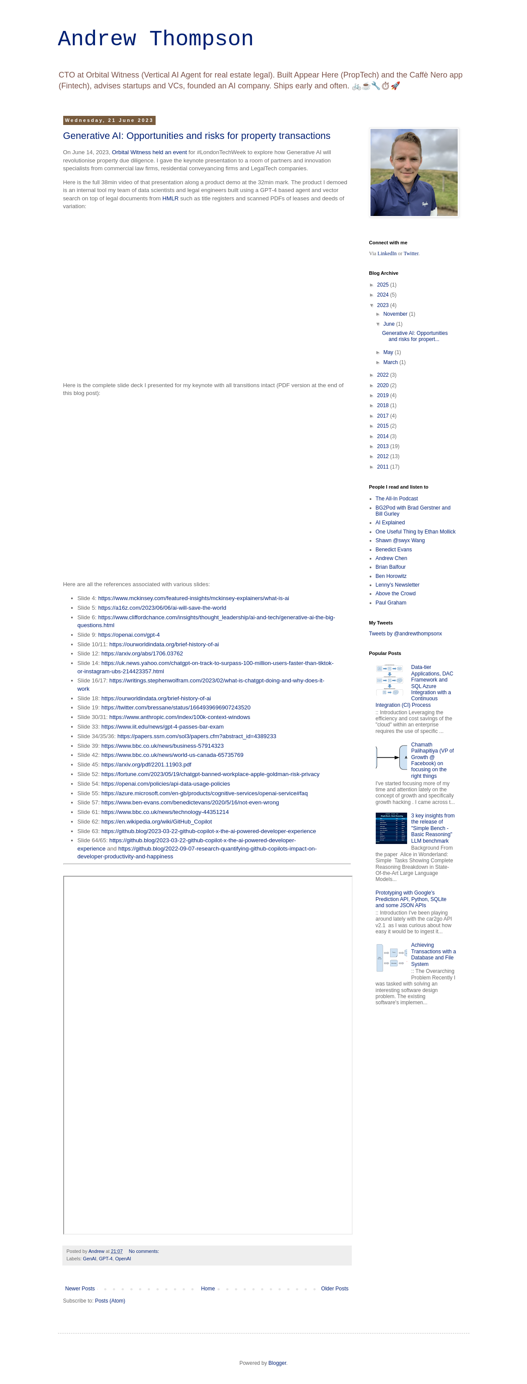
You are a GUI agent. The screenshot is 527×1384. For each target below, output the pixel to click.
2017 (383, 416)
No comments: (144, 1251)
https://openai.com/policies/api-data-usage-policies (166, 783)
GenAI (89, 1258)
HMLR (170, 198)
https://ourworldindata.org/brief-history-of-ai (164, 644)
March (391, 362)
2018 (383, 405)
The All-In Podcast (397, 499)
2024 (383, 295)
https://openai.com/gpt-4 (129, 634)
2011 (383, 467)
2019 (383, 395)
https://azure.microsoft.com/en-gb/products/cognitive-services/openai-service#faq (205, 793)
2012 (383, 456)
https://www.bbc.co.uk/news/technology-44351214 (165, 812)
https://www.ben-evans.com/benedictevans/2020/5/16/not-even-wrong (190, 802)
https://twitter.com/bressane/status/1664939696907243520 (176, 707)
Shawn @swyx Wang (400, 540)
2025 (383, 285)
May (388, 352)
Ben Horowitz (391, 576)
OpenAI (123, 1258)
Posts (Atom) (110, 1301)
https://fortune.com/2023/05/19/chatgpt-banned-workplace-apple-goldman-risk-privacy (211, 774)
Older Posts (335, 1289)
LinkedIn (387, 253)
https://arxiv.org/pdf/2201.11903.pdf (147, 764)
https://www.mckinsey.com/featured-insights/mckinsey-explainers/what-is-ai (193, 598)
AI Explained (390, 523)
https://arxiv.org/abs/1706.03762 (142, 653)
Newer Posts (80, 1289)
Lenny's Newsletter (398, 585)
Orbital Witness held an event (149, 152)
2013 (383, 446)
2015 (383, 426)
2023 (383, 305)
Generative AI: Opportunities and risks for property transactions (197, 135)
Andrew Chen (392, 558)
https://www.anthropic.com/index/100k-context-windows (179, 717)
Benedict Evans (394, 550)
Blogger (277, 1363)
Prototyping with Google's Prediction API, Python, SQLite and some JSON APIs (411, 899)
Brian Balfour (391, 567)
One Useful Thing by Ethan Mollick (416, 532)
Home (208, 1289)
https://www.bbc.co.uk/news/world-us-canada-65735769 (173, 755)
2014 (383, 436)
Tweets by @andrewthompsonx (405, 634)
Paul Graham (391, 603)
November (396, 314)
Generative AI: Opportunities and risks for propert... (415, 336)
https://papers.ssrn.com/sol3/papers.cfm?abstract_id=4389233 (196, 736)
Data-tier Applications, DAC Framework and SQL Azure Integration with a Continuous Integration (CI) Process (415, 686)
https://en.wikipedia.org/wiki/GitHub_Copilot (157, 821)
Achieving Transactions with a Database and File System (433, 954)
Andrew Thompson (156, 39)
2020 (383, 385)
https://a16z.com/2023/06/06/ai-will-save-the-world (162, 607)
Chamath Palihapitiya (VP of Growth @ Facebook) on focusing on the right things (432, 760)
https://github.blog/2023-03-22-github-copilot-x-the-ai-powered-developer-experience (209, 831)
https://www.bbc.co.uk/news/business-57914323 (163, 746)
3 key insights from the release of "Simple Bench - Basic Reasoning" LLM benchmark (433, 828)
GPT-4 (105, 1258)
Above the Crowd (396, 594)
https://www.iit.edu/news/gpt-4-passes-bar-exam (163, 726)
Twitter (411, 253)
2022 (383, 375)
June (389, 324)
